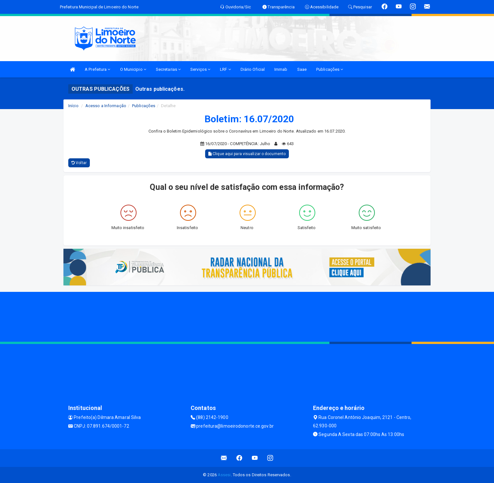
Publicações (329, 69)
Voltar (79, 163)
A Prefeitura (97, 69)
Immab (281, 69)
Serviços (200, 69)
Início (73, 105)
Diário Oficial (253, 69)
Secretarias (168, 69)
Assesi (224, 474)
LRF (225, 69)
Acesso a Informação (105, 105)
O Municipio (133, 69)
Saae (302, 69)
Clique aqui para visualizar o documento (247, 154)
